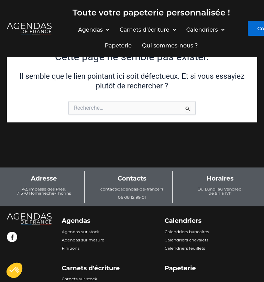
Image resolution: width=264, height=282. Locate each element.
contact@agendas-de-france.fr (132, 189)
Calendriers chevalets (187, 239)
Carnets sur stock (79, 278)
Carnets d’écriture (147, 29)
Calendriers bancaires (187, 231)
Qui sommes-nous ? (170, 45)
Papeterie (118, 45)
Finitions (71, 248)
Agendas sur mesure (83, 239)
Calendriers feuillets (185, 248)
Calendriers (206, 29)
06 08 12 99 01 (132, 197)
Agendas (93, 29)
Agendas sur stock (81, 231)
